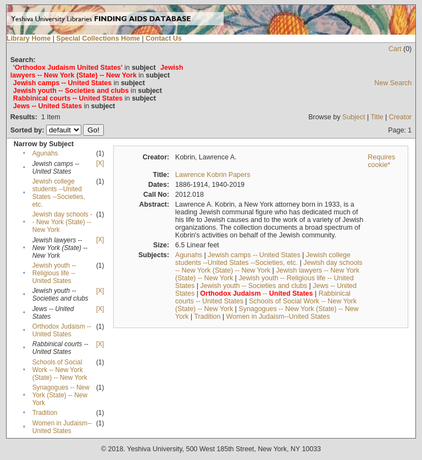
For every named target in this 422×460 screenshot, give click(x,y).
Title (376, 117)
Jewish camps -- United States (254, 255)
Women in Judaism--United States (62, 427)
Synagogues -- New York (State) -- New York (61, 395)
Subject (353, 117)
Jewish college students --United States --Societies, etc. (58, 193)
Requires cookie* (381, 161)
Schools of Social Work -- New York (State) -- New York (59, 369)
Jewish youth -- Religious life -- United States (54, 273)
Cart (395, 49)
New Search (393, 83)
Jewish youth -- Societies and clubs (253, 286)
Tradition (45, 413)
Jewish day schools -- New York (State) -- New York (62, 222)
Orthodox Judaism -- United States (61, 330)
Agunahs (45, 153)
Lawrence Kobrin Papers (213, 175)
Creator (400, 117)
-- (256, 293)
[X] (100, 163)
